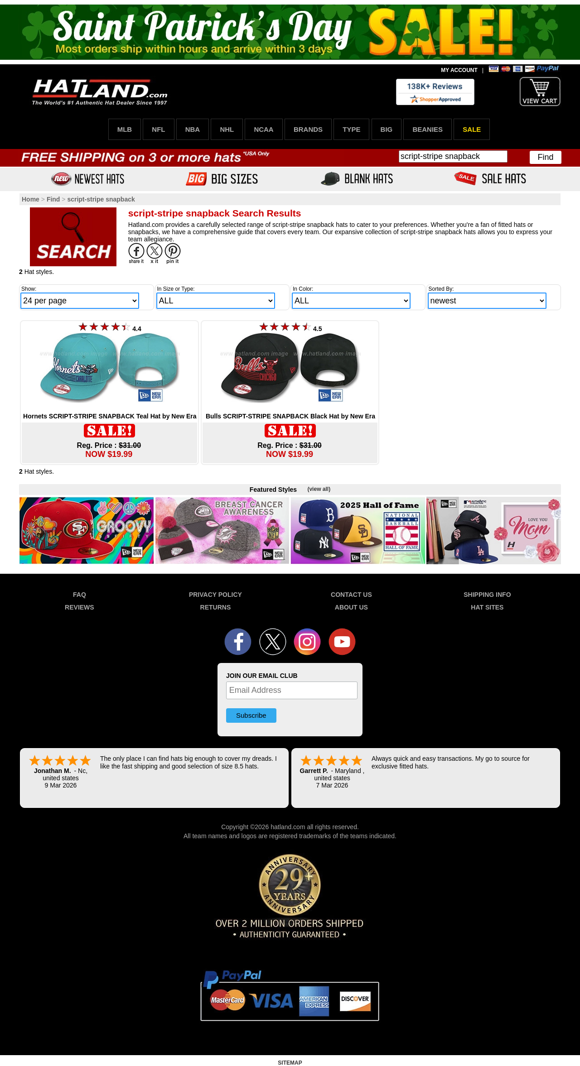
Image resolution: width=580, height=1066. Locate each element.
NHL (227, 129)
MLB (124, 129)
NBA (192, 129)
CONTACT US (351, 594)
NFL (158, 129)
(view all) (318, 489)
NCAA (263, 129)
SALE (472, 129)
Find (545, 157)
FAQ (79, 594)
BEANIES (427, 129)
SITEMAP (290, 1063)
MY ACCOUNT (459, 70)
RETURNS (215, 607)
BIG (387, 129)
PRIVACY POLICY (215, 594)
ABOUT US (351, 607)
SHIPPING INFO (487, 594)
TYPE (351, 129)
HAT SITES (487, 607)
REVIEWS (79, 607)
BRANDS (308, 129)
